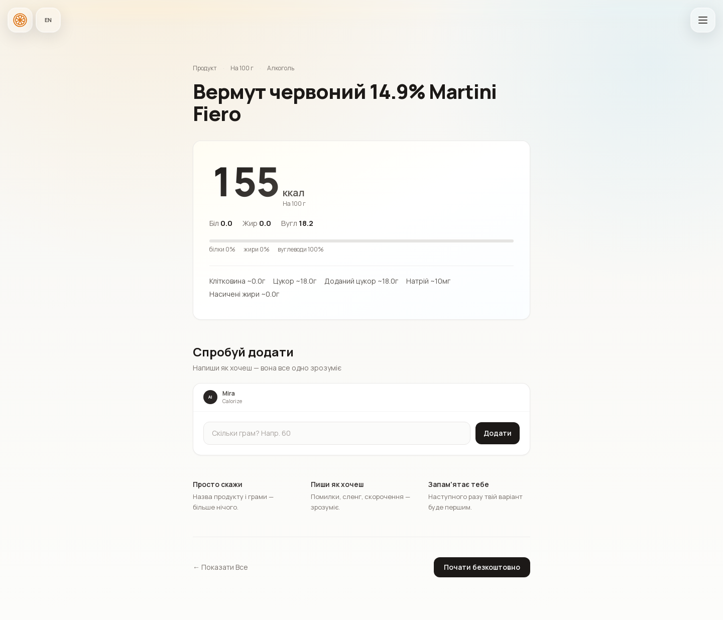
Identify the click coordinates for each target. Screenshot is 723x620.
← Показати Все (220, 567)
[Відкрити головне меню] (703, 20)
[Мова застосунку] (48, 20)
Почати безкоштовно (482, 567)
